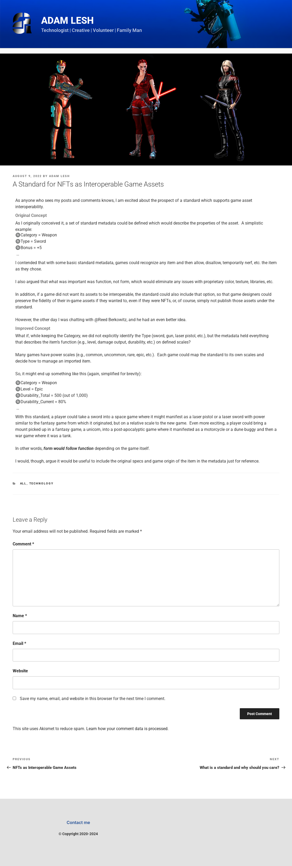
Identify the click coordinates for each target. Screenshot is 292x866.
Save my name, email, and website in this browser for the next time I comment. (92, 698)
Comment (23, 543)
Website (20, 670)
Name (20, 615)
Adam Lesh (67, 20)
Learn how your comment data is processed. (127, 728)
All (23, 483)
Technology (41, 483)
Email (19, 643)
